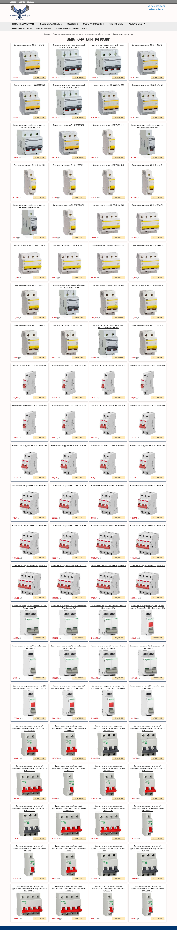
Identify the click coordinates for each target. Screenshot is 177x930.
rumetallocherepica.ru (20, 13)
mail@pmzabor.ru (155, 9)
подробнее (39, 77)
